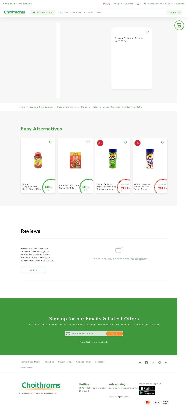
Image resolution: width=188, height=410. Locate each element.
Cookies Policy (83, 361)
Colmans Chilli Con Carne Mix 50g (69, 186)
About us (49, 361)
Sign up (114, 333)
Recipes (118, 3)
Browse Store (42, 12)
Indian (84, 107)
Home (22, 107)
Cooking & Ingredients (41, 107)
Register (180, 3)
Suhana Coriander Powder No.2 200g (122, 107)
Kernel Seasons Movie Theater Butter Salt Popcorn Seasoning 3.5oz (143, 189)
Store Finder (27, 367)
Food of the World (67, 107)
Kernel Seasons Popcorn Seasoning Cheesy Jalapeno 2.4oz (106, 188)
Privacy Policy (65, 361)
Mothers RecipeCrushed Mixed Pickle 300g (31, 187)
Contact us (100, 361)
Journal (129, 3)
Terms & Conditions (30, 361)
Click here (90, 342)
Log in (33, 270)
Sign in (169, 3)
